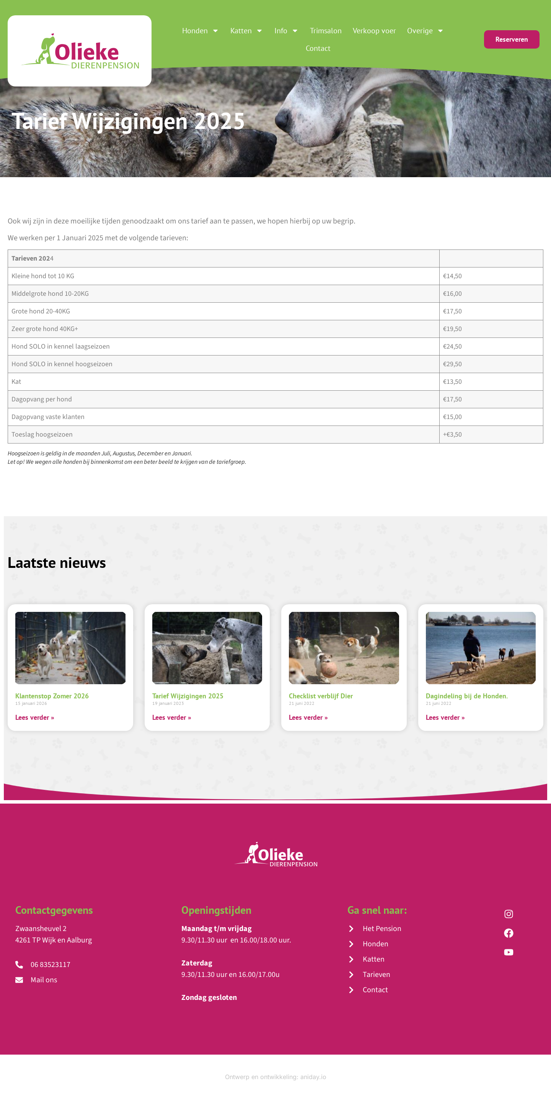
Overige (425, 30)
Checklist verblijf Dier (321, 695)
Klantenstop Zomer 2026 (52, 695)
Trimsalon (326, 31)
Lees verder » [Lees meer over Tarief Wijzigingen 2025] (171, 717)
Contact (318, 48)
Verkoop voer (374, 31)
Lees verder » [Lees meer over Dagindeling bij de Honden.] (445, 717)
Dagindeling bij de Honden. (467, 695)
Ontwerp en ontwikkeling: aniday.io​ (275, 1077)
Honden (200, 30)
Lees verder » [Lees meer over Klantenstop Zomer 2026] (34, 717)
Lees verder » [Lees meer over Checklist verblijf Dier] (308, 717)
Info (286, 30)
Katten (246, 30)
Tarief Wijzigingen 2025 (187, 695)
